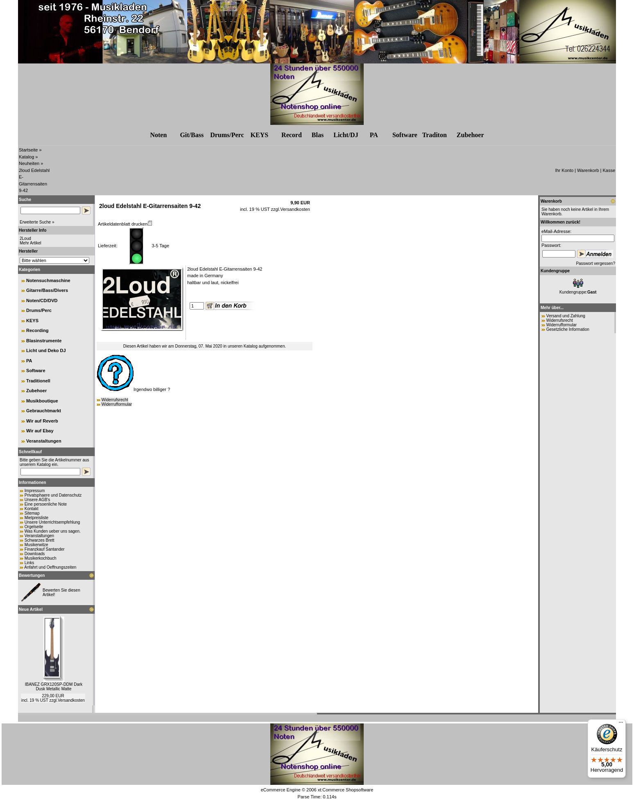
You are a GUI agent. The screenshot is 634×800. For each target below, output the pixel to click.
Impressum (35, 490)
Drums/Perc (227, 134)
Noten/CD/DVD (41, 300)
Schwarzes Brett (39, 540)
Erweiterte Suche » (37, 222)
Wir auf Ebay (40, 430)
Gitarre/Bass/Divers (47, 290)
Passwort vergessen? (595, 263)
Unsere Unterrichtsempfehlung (52, 522)
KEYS (260, 134)
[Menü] (621, 724)
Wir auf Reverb (42, 420)
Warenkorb (588, 170)
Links (29, 562)
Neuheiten (29, 163)
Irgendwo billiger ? (133, 389)
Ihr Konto (564, 170)
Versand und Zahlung (565, 316)
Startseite (28, 149)
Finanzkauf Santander (45, 549)
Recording (37, 330)
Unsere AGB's (37, 499)
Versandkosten (71, 700)
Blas (318, 134)
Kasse (608, 170)
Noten (158, 134)
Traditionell (38, 380)
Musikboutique (42, 400)
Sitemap (32, 513)
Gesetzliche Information (567, 329)
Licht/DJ (345, 134)
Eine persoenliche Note (46, 504)
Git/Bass (192, 134)
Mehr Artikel (30, 243)
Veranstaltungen (43, 440)
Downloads (35, 553)
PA (374, 134)
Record (291, 134)
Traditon (434, 134)
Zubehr (470, 134)
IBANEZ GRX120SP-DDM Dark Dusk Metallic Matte (54, 686)
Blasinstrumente (43, 340)
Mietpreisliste (36, 517)
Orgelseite (34, 526)
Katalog (26, 156)
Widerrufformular (117, 404)
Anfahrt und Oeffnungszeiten (50, 567)
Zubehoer (36, 390)
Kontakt (31, 508)
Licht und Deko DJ (46, 350)
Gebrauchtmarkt (43, 410)
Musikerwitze (36, 544)
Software (404, 134)
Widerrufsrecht (115, 400)
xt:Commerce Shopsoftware (346, 789)
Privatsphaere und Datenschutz (53, 495)
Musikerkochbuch (41, 558)
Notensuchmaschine (48, 280)
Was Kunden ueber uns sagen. (53, 531)
